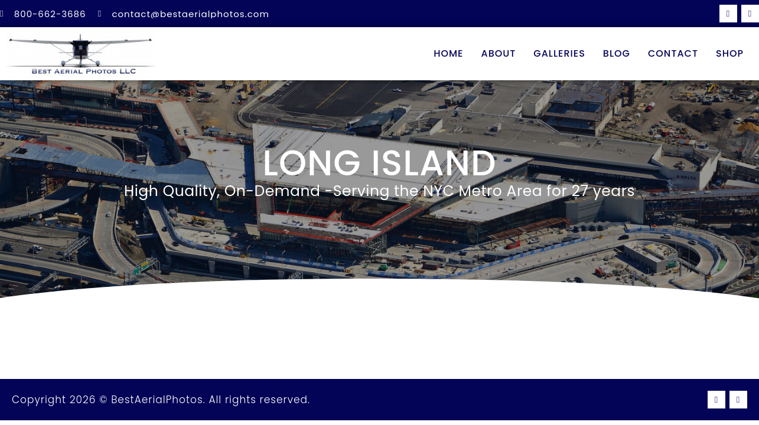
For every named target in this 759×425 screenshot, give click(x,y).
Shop (730, 53)
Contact (673, 53)
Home (448, 53)
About (498, 53)
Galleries (559, 53)
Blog (616, 53)
